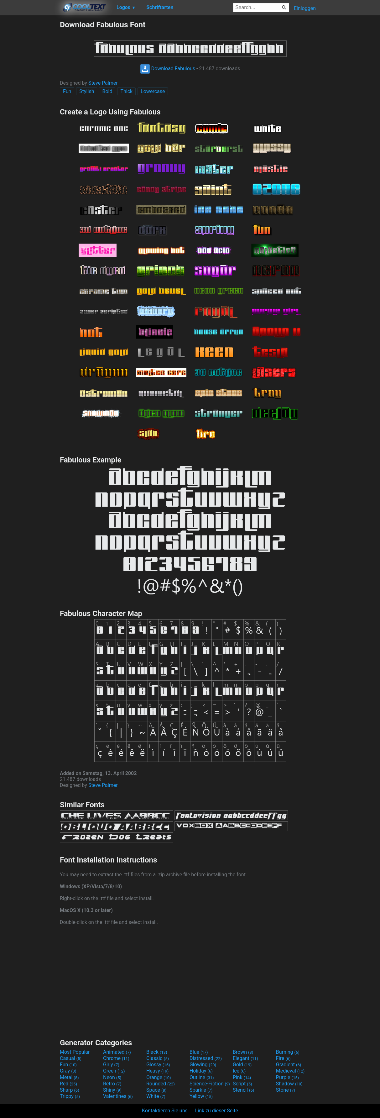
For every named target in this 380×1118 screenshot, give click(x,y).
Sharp (69, 1090)
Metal (69, 1077)
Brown (243, 1052)
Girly (111, 1065)
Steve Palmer (103, 83)
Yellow (201, 1096)
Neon (112, 1077)
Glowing (203, 1065)
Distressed (206, 1058)
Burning (287, 1052)
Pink (242, 1077)
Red (68, 1084)
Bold (107, 91)
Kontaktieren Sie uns (165, 1111)
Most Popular (75, 1052)
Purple (287, 1077)
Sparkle (201, 1090)
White (155, 1096)
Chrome (116, 1058)
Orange (158, 1077)
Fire (283, 1058)
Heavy (157, 1071)
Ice (239, 1071)
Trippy (70, 1096)
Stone (285, 1090)
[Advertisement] (30, 114)
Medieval (290, 1071)
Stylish (86, 91)
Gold (242, 1065)
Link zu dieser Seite (216, 1111)
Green (114, 1071)
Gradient (288, 1065)
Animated (117, 1052)
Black (156, 1052)
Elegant (245, 1058)
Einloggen (305, 8)
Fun (67, 91)
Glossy (158, 1065)
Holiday (201, 1071)
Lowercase (153, 91)
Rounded (160, 1084)
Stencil (243, 1090)
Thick (126, 91)
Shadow (289, 1084)
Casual (70, 1058)
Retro (112, 1084)
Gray (68, 1071)
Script (242, 1084)
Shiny (112, 1090)
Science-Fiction (210, 1084)
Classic (157, 1058)
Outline (202, 1077)
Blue (199, 1052)
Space (156, 1090)
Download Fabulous (167, 68)
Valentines (118, 1096)
